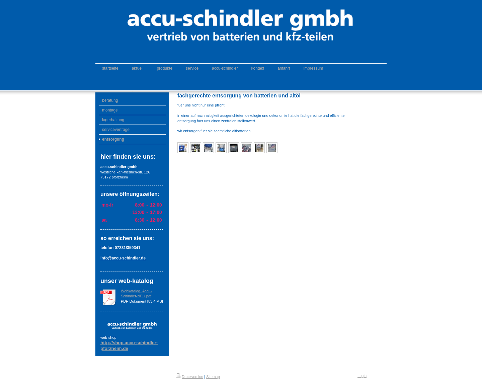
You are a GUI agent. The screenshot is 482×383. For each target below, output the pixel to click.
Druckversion (189, 377)
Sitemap (213, 377)
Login (362, 376)
